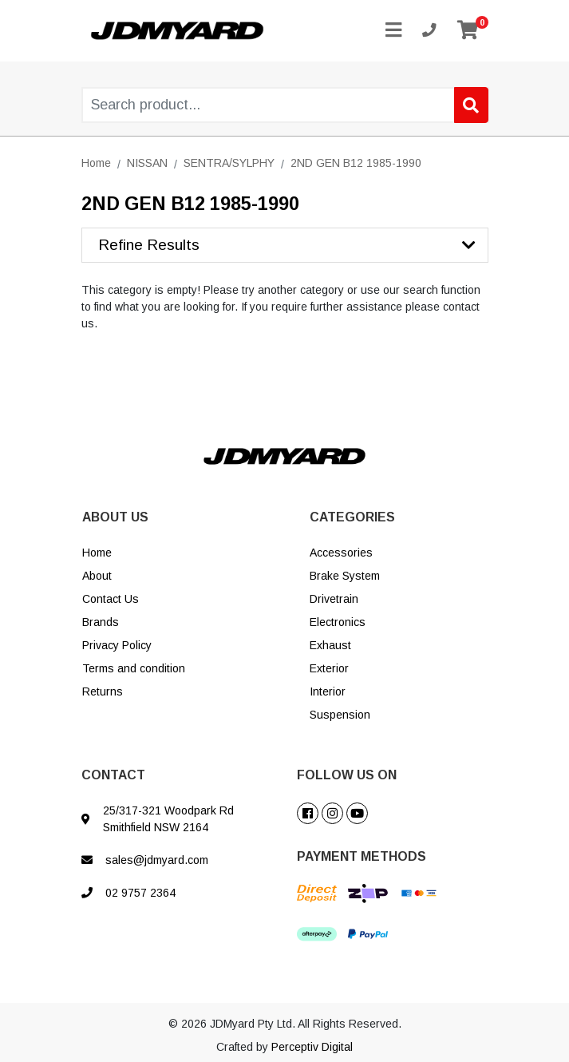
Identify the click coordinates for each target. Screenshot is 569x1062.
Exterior (329, 668)
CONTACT (113, 775)
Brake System (345, 575)
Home (97, 552)
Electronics (338, 622)
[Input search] (285, 105)
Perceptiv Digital (312, 1046)
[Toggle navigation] (393, 30)
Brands (100, 622)
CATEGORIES (352, 517)
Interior (328, 691)
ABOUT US (115, 517)
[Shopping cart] (467, 30)
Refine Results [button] (149, 244)
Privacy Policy (117, 645)
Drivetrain (334, 598)
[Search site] (471, 105)
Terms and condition (133, 668)
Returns (102, 691)
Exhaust (330, 645)
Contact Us (110, 598)
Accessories (341, 552)
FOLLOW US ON (347, 775)
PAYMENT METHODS (361, 856)
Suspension (340, 714)
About (97, 575)
